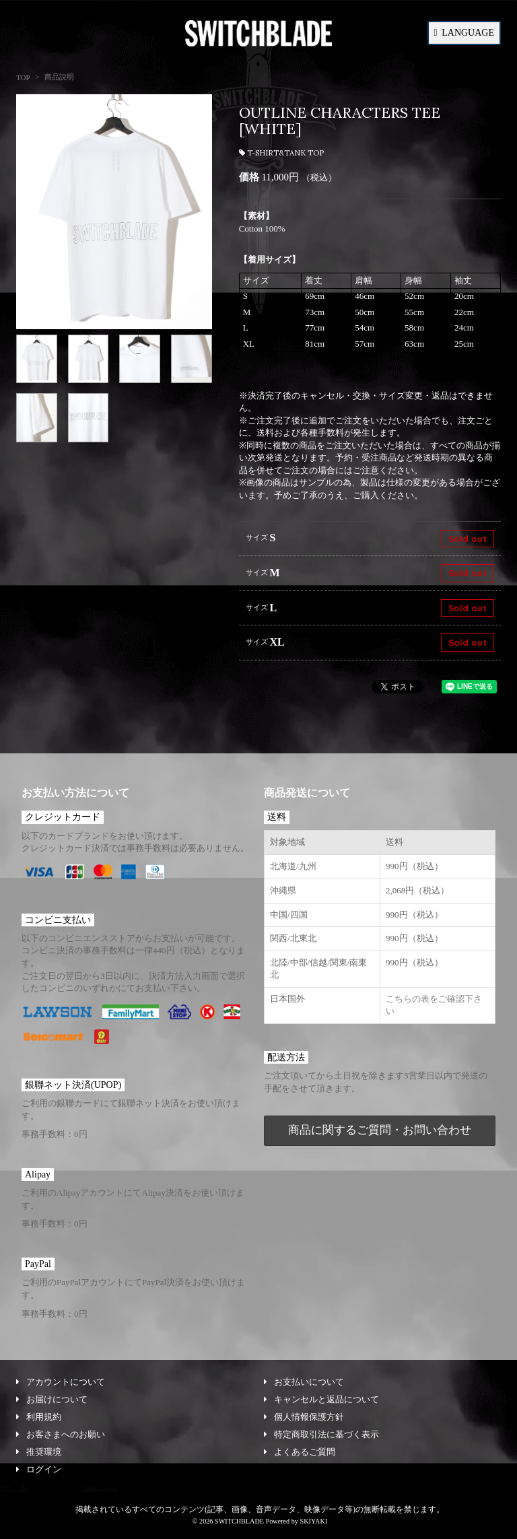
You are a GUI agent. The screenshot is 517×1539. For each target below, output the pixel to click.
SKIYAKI (313, 1521)
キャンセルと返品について (321, 1399)
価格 (249, 177)
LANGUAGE (464, 33)
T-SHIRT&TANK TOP (281, 153)
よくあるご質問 (299, 1452)
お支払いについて (304, 1382)
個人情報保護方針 (304, 1417)
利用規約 (38, 1417)
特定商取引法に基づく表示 (321, 1434)
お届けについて (52, 1399)
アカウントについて (60, 1382)
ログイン (38, 1469)
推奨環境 (38, 1452)
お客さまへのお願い (60, 1434)
